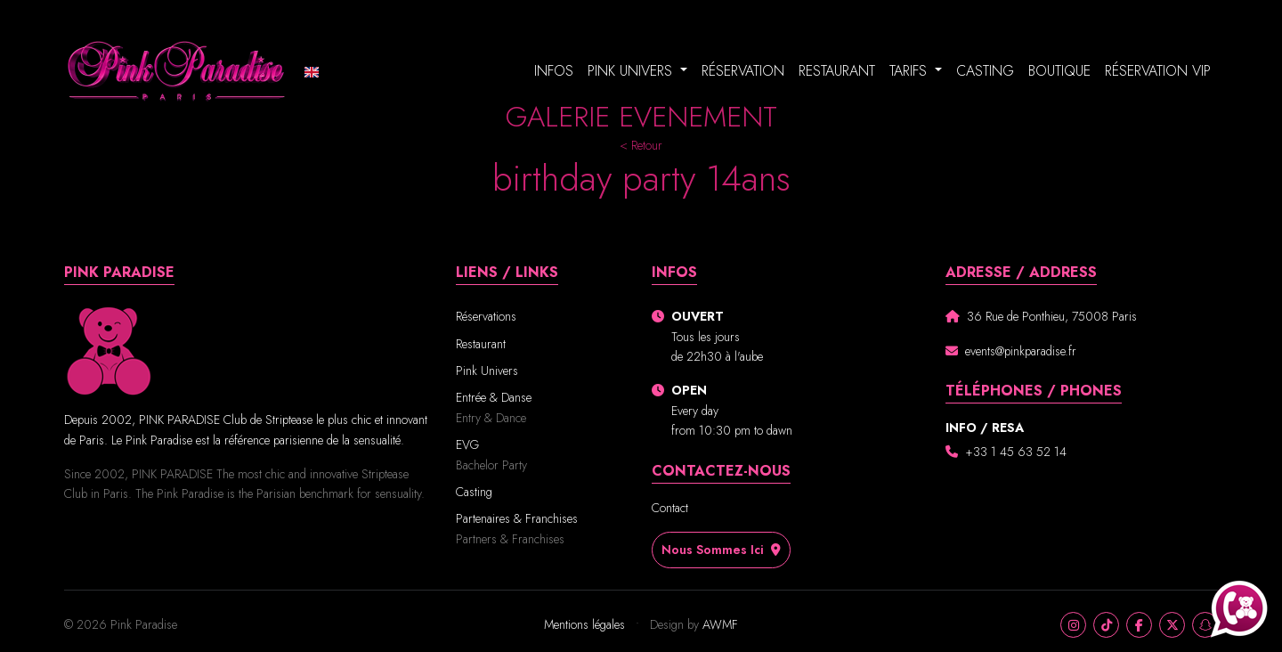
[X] (1172, 625)
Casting (985, 71)
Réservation (743, 71)
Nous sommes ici (726, 549)
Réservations (486, 316)
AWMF (720, 624)
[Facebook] (1139, 625)
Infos (553, 71)
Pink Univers (632, 71)
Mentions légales (586, 624)
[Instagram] (1073, 625)
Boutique (1059, 71)
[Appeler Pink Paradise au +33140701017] (1239, 609)
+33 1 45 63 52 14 (1016, 451)
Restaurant (837, 71)
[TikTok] (1106, 625)
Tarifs (910, 71)
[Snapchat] (1205, 625)
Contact (670, 508)
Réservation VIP (1158, 71)
